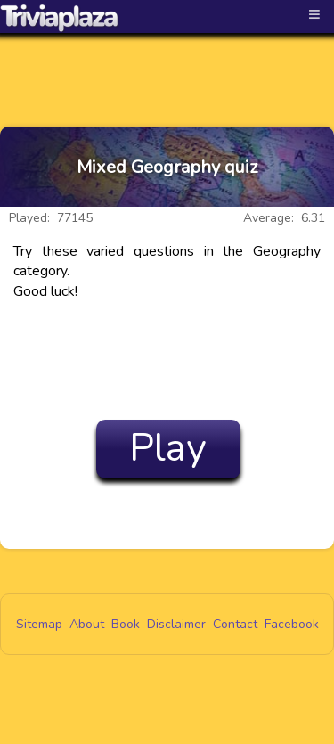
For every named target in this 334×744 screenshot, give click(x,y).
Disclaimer (176, 624)
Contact (235, 624)
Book (125, 624)
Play (168, 448)
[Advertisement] (167, 64)
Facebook (292, 624)
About (86, 624)
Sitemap (39, 624)
